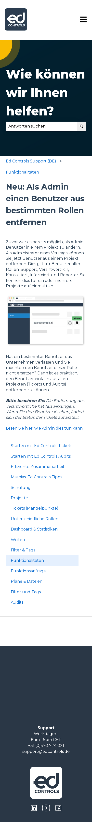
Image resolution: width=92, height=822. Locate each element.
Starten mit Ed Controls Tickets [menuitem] (41, 445)
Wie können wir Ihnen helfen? (45, 93)
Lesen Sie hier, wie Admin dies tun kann (44, 428)
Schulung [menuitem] (21, 487)
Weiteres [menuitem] (19, 539)
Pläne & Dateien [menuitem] (26, 581)
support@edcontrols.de (46, 751)
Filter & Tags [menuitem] (23, 550)
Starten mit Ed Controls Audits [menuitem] (41, 456)
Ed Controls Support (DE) (31, 161)
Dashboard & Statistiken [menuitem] (34, 529)
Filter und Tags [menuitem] (26, 592)
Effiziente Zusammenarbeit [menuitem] (38, 466)
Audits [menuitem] (17, 602)
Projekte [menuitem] (19, 498)
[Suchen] (81, 126)
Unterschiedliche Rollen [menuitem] (34, 518)
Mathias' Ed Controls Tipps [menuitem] (36, 477)
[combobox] (41, 126)
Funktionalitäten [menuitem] (27, 560)
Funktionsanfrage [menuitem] (28, 571)
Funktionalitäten (22, 172)
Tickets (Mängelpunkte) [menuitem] (34, 508)
